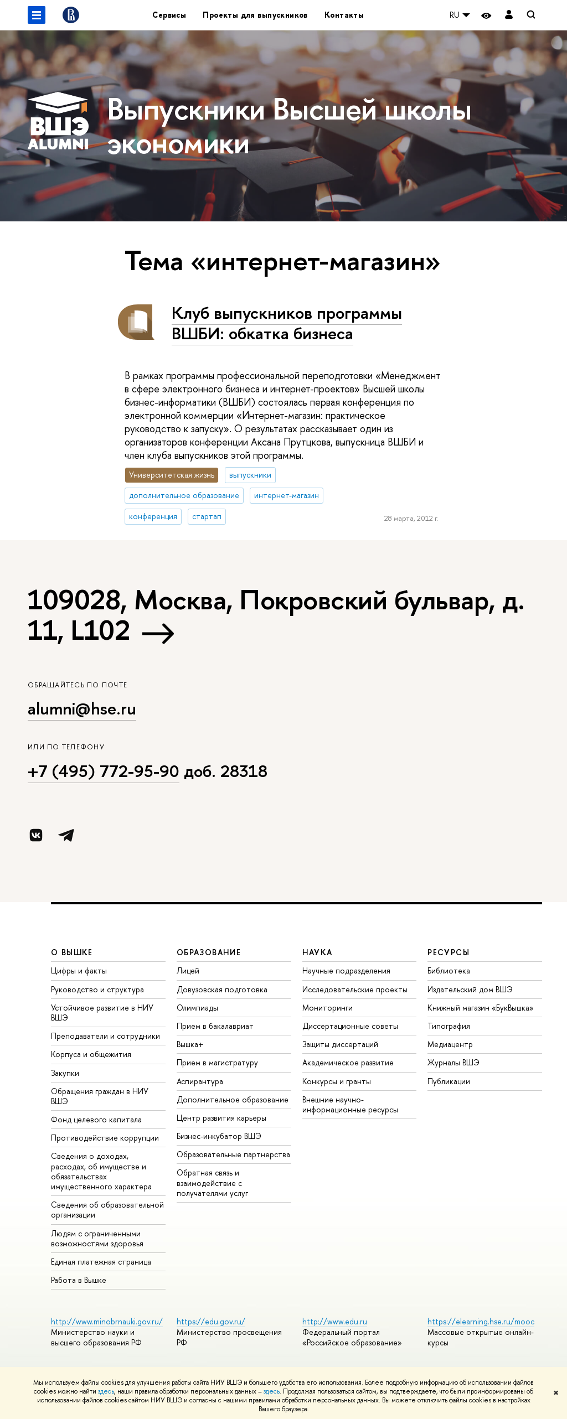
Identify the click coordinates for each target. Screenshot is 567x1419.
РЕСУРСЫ (448, 952)
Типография (448, 1026)
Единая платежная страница (101, 1261)
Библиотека (448, 970)
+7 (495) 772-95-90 (103, 771)
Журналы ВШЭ (453, 1062)
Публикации (448, 1081)
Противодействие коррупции (105, 1137)
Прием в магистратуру (217, 1062)
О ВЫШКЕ (72, 952)
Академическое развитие (348, 1062)
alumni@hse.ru (82, 708)
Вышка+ (190, 1044)
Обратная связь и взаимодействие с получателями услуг (212, 1182)
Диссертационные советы (350, 1026)
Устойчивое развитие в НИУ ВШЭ (102, 1012)
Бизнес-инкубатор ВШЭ (219, 1136)
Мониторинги (327, 1007)
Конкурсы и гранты (336, 1081)
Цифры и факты (79, 970)
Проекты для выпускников (255, 14)
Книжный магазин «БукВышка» (480, 1007)
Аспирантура (200, 1081)
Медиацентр (450, 1044)
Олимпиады (197, 1007)
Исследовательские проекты (355, 989)
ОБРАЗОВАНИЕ (209, 952)
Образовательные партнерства (233, 1154)
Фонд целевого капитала (96, 1119)
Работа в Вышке (78, 1280)
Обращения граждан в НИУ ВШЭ (99, 1096)
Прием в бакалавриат (215, 1026)
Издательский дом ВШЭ (470, 989)
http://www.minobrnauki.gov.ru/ (107, 1321)
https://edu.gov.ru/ (211, 1321)
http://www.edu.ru (334, 1321)
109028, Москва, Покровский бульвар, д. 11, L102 (276, 615)
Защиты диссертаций (340, 1044)
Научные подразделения (346, 970)
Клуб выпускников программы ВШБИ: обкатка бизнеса (287, 323)
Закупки (65, 1073)
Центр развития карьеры (221, 1117)
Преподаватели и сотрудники (105, 1035)
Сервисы (169, 14)
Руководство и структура (97, 989)
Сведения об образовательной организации (107, 1209)
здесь (106, 1391)
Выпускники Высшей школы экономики (289, 125)
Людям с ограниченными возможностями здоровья (97, 1238)
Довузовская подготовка (222, 989)
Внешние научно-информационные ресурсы (350, 1104)
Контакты (344, 14)
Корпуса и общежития (91, 1054)
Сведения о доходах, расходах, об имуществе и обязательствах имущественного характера (101, 1171)
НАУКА (317, 952)
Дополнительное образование (232, 1099)
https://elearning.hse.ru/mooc (480, 1321)
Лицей (188, 970)
